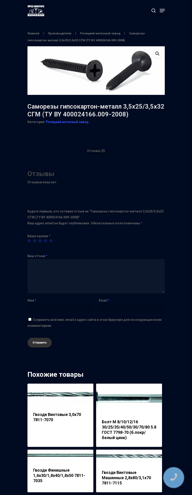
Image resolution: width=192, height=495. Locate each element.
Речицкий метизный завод (100, 33)
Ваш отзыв (37, 256)
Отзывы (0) (96, 151)
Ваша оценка (38, 236)
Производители (59, 33)
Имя (31, 300)
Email (104, 300)
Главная (33, 33)
